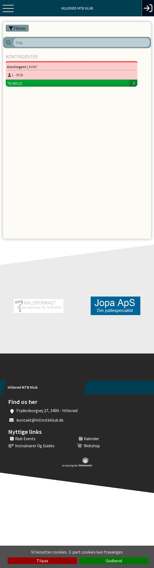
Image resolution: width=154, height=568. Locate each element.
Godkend (114, 560)
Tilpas (42, 560)
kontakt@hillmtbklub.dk (39, 420)
